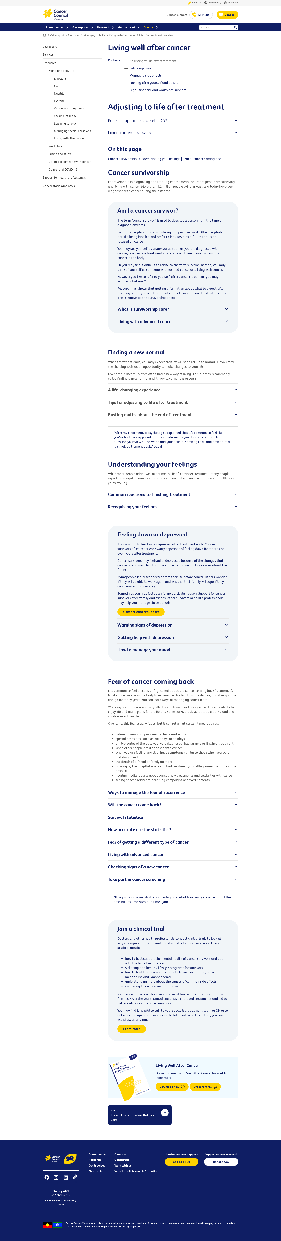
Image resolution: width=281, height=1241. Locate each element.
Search (236, 27)
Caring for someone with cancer (70, 161)
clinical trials (197, 938)
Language (231, 3)
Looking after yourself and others (154, 82)
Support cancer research (221, 1154)
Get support (57, 35)
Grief (57, 86)
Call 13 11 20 (181, 1162)
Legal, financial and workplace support (158, 90)
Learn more (131, 1029)
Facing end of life (60, 154)
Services (48, 54)
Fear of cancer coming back (203, 159)
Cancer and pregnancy (69, 108)
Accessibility (212, 3)
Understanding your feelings (159, 159)
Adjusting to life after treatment (153, 61)
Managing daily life (94, 35)
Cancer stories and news (59, 186)
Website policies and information (136, 1171)
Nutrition (60, 93)
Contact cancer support (141, 612)
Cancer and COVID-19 (63, 169)
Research (95, 1160)
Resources (74, 35)
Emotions (60, 78)
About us (194, 3)
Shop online (96, 1171)
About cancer (98, 1154)
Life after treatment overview (156, 35)
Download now (172, 1086)
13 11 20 (203, 15)
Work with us (123, 1165)
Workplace (56, 146)
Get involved (97, 1165)
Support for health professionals (64, 177)
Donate (229, 15)
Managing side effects (146, 75)
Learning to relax (65, 123)
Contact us (121, 1160)
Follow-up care (140, 68)
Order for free (205, 1087)
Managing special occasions (72, 131)
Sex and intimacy (65, 116)
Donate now (221, 1162)
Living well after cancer (122, 35)
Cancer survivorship (122, 159)
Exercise (59, 101)
